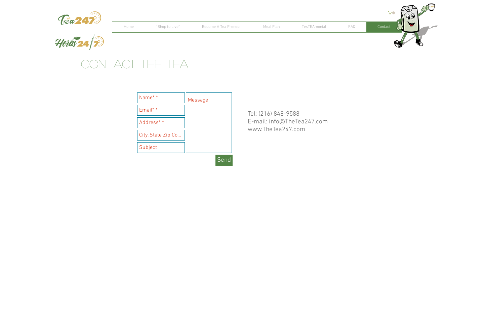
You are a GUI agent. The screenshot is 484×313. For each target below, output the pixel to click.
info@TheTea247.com (298, 122)
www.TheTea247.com (276, 129)
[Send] (224, 160)
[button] (391, 12)
